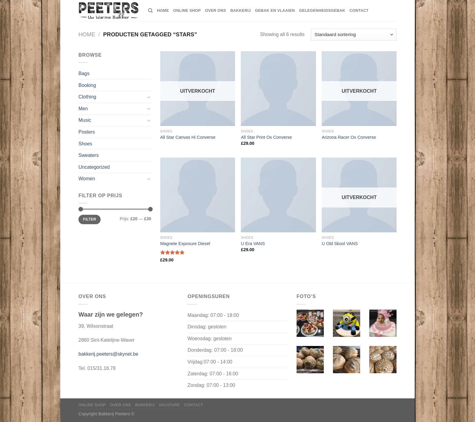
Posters (86, 132)
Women (86, 178)
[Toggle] (148, 97)
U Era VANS (253, 243)
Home (86, 34)
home (163, 10)
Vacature (169, 405)
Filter (89, 219)
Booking (87, 85)
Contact (358, 10)
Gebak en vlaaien (275, 10)
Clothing (87, 96)
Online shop (187, 10)
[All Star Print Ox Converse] (278, 88)
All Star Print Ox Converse (266, 137)
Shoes (85, 143)
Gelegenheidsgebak (322, 10)
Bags (83, 73)
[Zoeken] (150, 10)
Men (83, 108)
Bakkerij (240, 10)
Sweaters (88, 155)
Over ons (215, 10)
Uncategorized (94, 167)
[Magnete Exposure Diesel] (197, 195)
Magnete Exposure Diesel (185, 243)
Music (84, 120)
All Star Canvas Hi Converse (187, 137)
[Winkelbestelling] (354, 35)
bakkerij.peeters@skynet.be (108, 354)
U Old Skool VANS (340, 243)
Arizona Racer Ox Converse (349, 137)
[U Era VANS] (278, 195)
